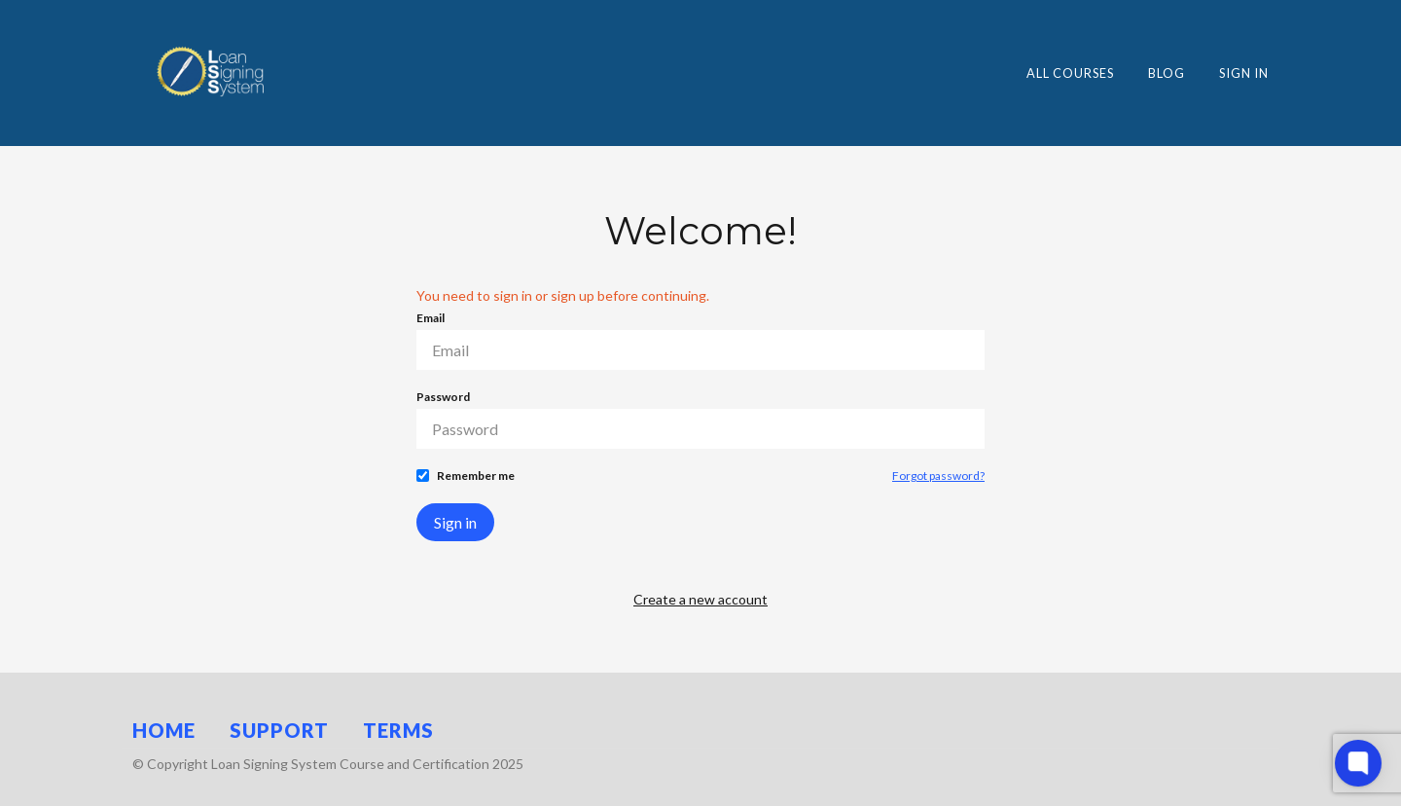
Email (430, 318)
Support (279, 730)
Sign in (455, 522)
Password (443, 396)
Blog (1166, 73)
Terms (398, 730)
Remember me (476, 475)
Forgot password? (938, 475)
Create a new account (700, 599)
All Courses (1070, 73)
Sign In (1244, 73)
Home (164, 730)
